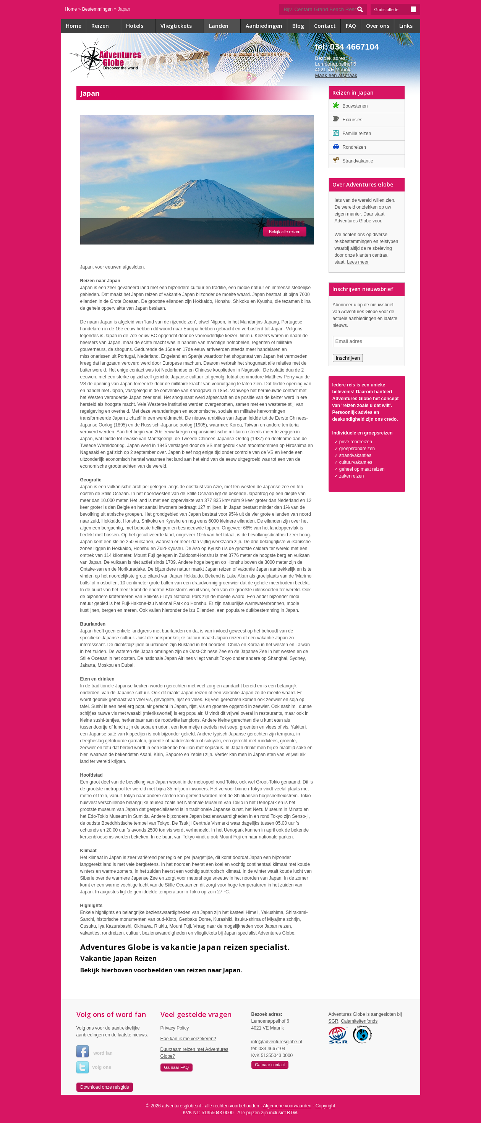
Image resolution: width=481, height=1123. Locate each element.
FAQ (351, 25)
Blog (298, 25)
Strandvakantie (353, 160)
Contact (325, 25)
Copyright (325, 1106)
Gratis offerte (395, 9)
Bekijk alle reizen (285, 231)
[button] (104, 1087)
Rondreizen (349, 146)
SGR (333, 1021)
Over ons (377, 25)
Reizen (106, 26)
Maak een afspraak (336, 75)
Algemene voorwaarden (287, 1106)
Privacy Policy (174, 1028)
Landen (225, 26)
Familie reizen (352, 133)
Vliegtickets (182, 26)
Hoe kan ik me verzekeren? (188, 1038)
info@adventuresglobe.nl (276, 1041)
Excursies (348, 119)
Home (71, 9)
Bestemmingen (97, 9)
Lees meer (358, 262)
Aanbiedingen (264, 25)
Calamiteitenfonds (359, 1021)
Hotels (140, 26)
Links (406, 25)
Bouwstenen (350, 105)
